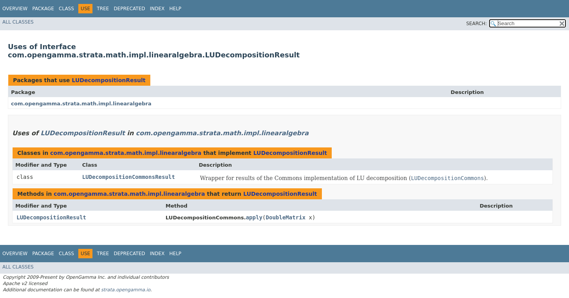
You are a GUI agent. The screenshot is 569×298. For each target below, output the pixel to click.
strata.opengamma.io (125, 289)
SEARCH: (476, 23)
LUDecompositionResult (108, 80)
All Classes (17, 22)
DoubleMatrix (285, 217)
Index (157, 8)
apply (254, 217)
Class (66, 8)
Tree (103, 8)
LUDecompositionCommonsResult (128, 177)
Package (43, 8)
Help (175, 8)
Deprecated (129, 8)
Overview (15, 8)
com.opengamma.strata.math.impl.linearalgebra (81, 104)
